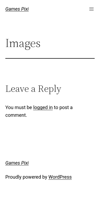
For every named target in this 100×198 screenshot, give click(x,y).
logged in (43, 107)
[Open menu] (91, 9)
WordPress (60, 177)
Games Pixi (17, 9)
